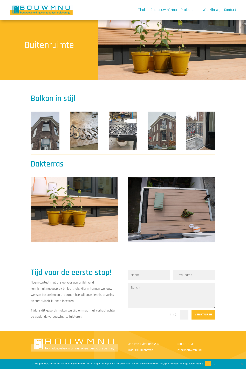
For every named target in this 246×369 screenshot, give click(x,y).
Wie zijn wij (211, 10)
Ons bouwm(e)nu (163, 10)
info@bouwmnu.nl (189, 350)
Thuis (142, 10)
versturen (203, 314)
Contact (230, 10)
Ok (208, 363)
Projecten (188, 10)
